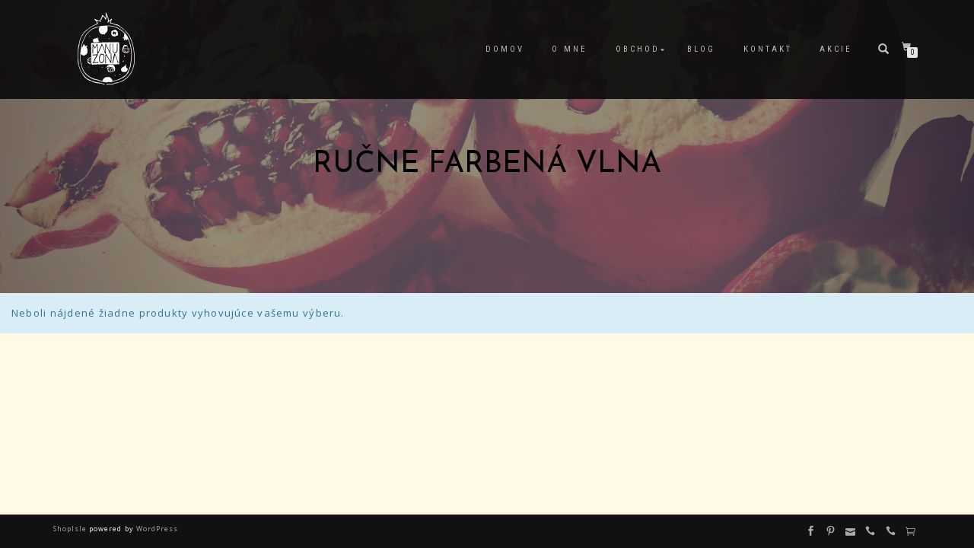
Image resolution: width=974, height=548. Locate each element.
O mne (569, 49)
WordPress (156, 529)
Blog (701, 49)
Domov (504, 49)
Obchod (638, 49)
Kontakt (767, 49)
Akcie (836, 49)
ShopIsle (71, 529)
